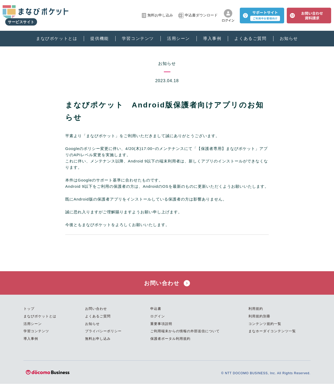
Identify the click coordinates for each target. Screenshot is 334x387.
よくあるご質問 (250, 34)
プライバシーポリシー (103, 334)
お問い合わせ (167, 284)
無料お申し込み (157, 13)
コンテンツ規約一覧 (264, 327)
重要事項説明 (161, 327)
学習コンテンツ (138, 34)
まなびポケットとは (56, 34)
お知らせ (289, 34)
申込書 (155, 312)
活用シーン (178, 34)
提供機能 (99, 34)
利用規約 (255, 312)
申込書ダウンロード (198, 13)
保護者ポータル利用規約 (170, 342)
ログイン (157, 319)
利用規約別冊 (259, 319)
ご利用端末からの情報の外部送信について (185, 334)
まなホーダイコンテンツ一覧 (272, 334)
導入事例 (212, 34)
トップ (28, 312)
